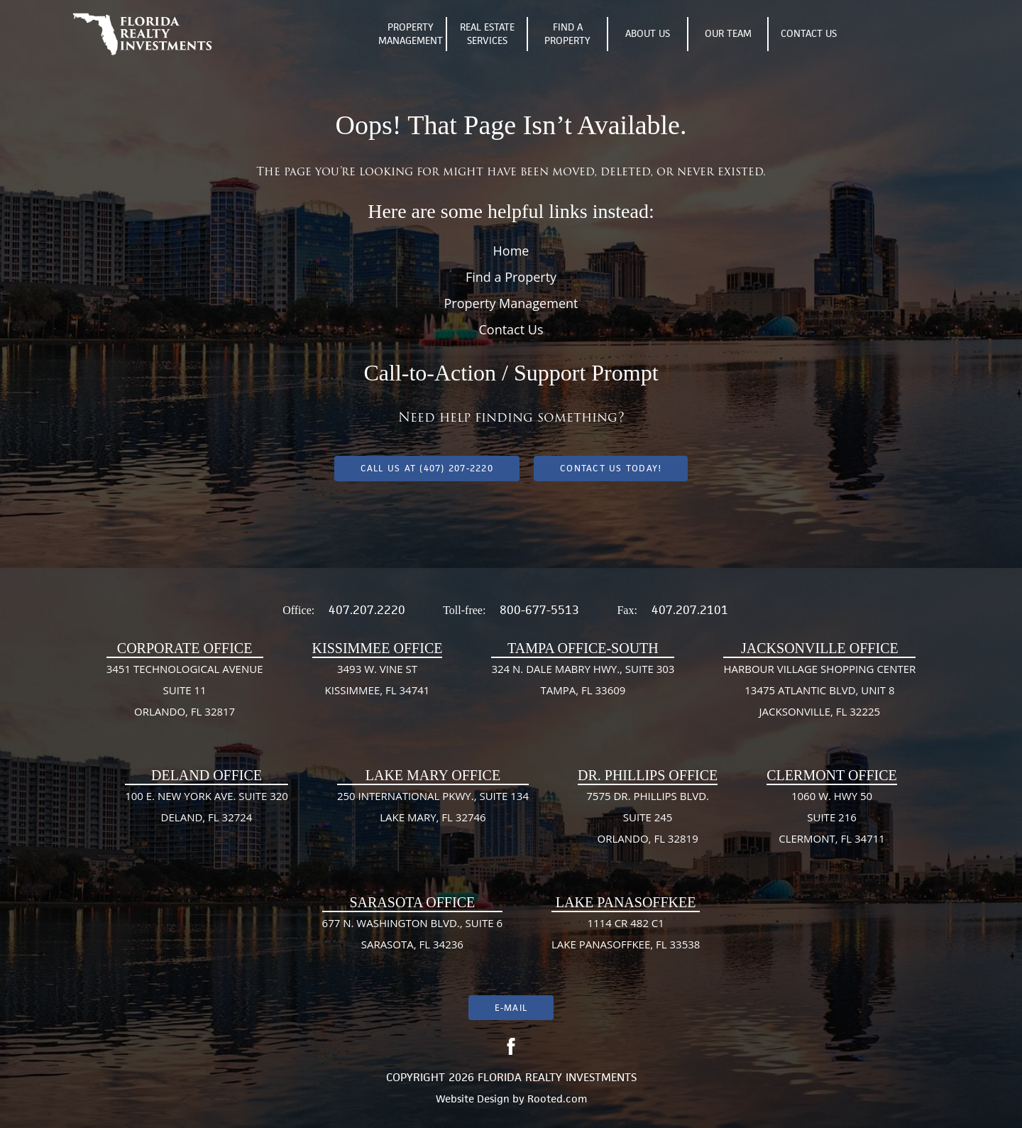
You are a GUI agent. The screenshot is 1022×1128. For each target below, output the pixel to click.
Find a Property (511, 276)
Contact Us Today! (610, 468)
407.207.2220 (367, 610)
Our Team (728, 33)
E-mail (511, 1008)
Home (511, 250)
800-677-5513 (539, 610)
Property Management (410, 34)
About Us (647, 33)
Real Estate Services (487, 34)
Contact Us (809, 33)
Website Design (473, 1098)
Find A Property (567, 34)
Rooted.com (557, 1098)
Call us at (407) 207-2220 (427, 468)
